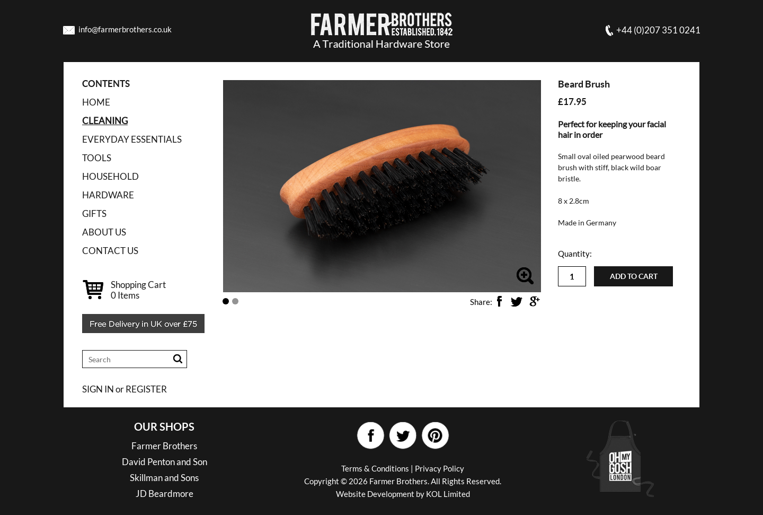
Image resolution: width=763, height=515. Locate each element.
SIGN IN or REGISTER (124, 389)
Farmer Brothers (164, 445)
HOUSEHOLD (110, 176)
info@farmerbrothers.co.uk (125, 29)
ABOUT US (104, 232)
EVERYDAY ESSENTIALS (132, 139)
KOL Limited (448, 494)
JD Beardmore (164, 493)
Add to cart (634, 276)
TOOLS (96, 157)
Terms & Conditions (375, 468)
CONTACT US (110, 250)
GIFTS (94, 213)
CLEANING (105, 120)
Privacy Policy (439, 468)
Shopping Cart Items (138, 290)
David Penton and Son (164, 461)
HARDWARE (108, 194)
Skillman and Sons (164, 477)
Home (96, 102)
